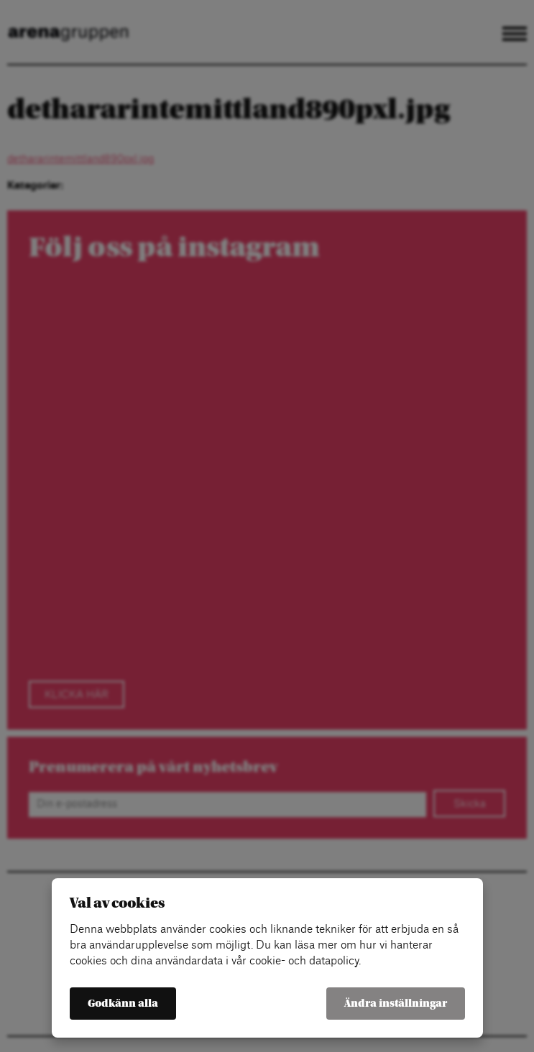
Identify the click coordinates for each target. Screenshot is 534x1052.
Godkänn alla (123, 1003)
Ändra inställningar (395, 1003)
